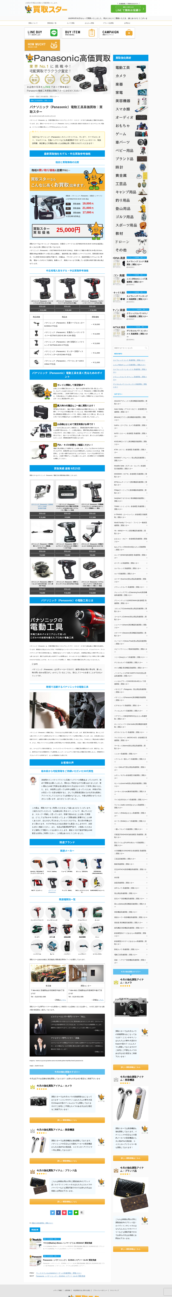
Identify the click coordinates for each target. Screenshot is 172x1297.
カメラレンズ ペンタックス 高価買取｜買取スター (130, 357)
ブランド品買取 (108, 23)
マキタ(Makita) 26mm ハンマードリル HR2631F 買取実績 (67, 1229)
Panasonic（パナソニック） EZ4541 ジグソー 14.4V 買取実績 (69, 1246)
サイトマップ (114, 1276)
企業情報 (67, 1276)
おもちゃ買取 (89, 23)
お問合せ (127, 23)
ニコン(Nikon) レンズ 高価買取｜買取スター (129, 351)
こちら (63, 986)
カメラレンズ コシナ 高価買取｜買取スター (129, 346)
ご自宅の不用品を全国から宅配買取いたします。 (86, 1291)
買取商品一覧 (51, 23)
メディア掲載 (57, 1276)
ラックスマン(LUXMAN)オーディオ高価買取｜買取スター (59, 1259)
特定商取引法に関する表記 (81, 1276)
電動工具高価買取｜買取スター (42, 1209)
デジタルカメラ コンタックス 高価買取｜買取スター (137, 320)
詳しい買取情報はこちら (67, 1106)
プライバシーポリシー (100, 1276)
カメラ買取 (71, 23)
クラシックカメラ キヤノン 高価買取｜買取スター (130, 364)
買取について (33, 23)
